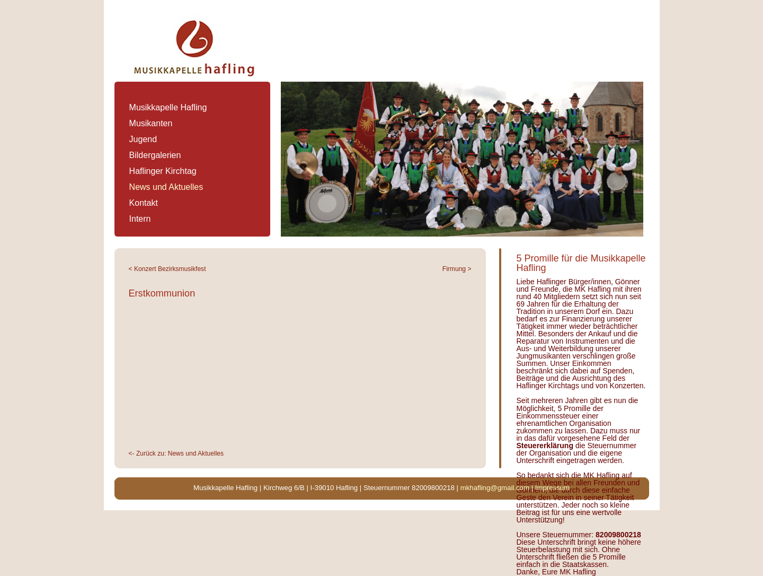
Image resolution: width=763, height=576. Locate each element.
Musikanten (151, 123)
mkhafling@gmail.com (494, 488)
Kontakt (143, 202)
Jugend (143, 139)
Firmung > (457, 269)
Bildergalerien (155, 155)
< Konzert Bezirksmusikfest (167, 269)
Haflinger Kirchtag (163, 171)
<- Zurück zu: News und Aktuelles (176, 453)
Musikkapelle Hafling (168, 107)
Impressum (552, 488)
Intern (140, 218)
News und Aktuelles (166, 186)
